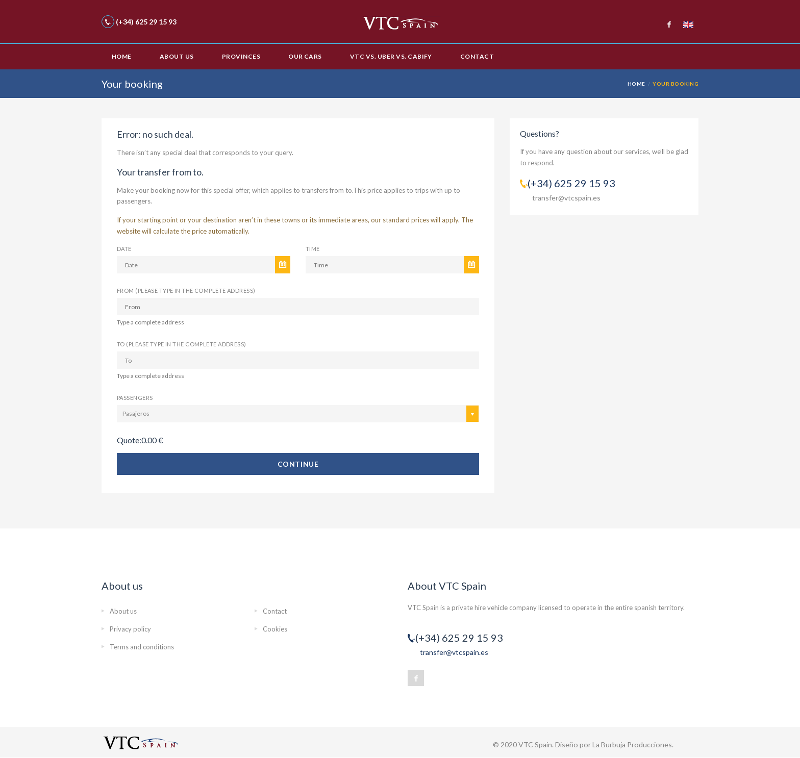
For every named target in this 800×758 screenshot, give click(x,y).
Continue (298, 464)
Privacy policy (130, 629)
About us (177, 56)
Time (313, 248)
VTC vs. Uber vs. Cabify (391, 56)
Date (124, 248)
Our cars (305, 56)
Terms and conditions (142, 647)
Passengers (135, 397)
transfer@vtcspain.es (566, 197)
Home (122, 56)
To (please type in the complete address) (181, 344)
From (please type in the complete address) (186, 290)
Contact (477, 56)
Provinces (241, 56)
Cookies (275, 629)
